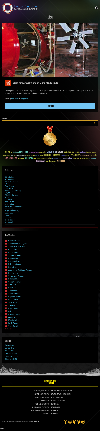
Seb (9, 311)
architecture (9, 204)
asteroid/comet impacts (14, 206)
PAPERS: (53, 410)
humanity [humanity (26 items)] (63, 155)
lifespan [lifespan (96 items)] (21, 158)
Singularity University (13, 191)
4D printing (9, 179)
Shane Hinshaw (14, 294)
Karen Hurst (12, 267)
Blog (50, 17)
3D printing (9, 177)
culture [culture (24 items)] (12, 155)
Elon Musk (9, 188)
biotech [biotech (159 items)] (59, 151)
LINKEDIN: (36, 394)
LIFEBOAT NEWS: (56, 391)
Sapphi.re (36, 422)
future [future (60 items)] (33, 155)
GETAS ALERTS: (55, 394)
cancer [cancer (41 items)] (94, 152)
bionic (7, 224)
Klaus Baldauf (15, 99)
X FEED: (37, 397)
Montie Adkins (13, 320)
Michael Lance (14, 314)
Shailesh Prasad (14, 255)
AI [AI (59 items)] (11, 152)
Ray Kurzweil (10, 186)
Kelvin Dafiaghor (14, 264)
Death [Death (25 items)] (15, 155)
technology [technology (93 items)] (40, 161)
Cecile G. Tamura (14, 282)
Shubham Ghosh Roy (16, 246)
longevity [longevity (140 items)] (29, 158)
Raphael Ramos (14, 297)
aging (7, 197)
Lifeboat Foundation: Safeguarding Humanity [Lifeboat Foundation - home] (44, 8)
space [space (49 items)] (87, 158)
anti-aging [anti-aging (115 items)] (23, 152)
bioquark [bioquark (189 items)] (51, 151)
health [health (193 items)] (46, 155)
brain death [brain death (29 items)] (88, 152)
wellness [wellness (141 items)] (61, 161)
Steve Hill (12, 305)
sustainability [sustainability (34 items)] (92, 158)
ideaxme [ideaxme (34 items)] (67, 155)
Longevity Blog (11, 348)
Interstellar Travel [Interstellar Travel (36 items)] (84, 155)
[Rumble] (83, 422)
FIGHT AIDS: (38, 404)
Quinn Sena (12, 250)
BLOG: (53, 397)
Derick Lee (12, 288)
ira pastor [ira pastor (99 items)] (94, 155)
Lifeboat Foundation (15, 422)
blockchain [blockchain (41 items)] (83, 152)
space (26, 99)
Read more (50, 106)
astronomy (9, 209)
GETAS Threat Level (50, 383)
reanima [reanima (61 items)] (49, 158)
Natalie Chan (13, 300)
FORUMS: (44, 414)
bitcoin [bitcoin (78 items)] (77, 152)
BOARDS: (53, 400)
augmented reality (12, 211)
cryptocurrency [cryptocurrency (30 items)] (6, 155)
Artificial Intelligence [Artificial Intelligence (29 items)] (34, 152)
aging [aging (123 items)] (7, 152)
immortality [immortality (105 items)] (75, 155)
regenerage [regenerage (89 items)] (56, 158)
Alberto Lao (12, 291)
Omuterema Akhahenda (17, 276)
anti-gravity (9, 202)
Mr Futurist (9, 351)
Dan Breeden (13, 252)
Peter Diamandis (11, 182)
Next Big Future (11, 353)
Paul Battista (13, 258)
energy (23, 99)
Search (95, 123)
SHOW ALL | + (8, 328)
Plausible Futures (11, 356)
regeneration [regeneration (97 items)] (67, 158)
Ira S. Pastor (13, 323)
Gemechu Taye (14, 261)
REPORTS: (54, 404)
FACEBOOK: (36, 391)
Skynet (7, 193)
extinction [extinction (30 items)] (27, 155)
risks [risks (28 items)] (78, 158)
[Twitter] (70, 422)
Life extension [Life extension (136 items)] (11, 158)
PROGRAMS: (54, 407)
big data (8, 218)
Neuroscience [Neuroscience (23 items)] (39, 158)
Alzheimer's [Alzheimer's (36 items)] (16, 152)
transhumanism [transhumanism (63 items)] (51, 161)
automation (9, 213)
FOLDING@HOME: (36, 407)
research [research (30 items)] (75, 158)
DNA (7, 184)
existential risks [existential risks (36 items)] (21, 155)
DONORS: (43, 400)
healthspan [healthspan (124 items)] (55, 155)
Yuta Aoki (12, 285)
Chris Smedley (13, 326)
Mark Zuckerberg (11, 195)
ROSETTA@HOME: (36, 410)
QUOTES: (53, 414)
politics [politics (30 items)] (44, 158)
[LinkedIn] (74, 422)
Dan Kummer (13, 273)
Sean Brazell (13, 302)
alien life (8, 200)
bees (7, 215)
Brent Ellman (13, 308)
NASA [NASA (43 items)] (34, 158)
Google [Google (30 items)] (41, 155)
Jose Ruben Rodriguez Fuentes (20, 270)
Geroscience (9, 345)
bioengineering (10, 220)
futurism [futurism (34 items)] (37, 155)
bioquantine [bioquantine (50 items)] (42, 152)
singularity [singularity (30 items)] (82, 158)
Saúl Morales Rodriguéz (17, 244)
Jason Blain (12, 317)
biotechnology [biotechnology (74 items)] (69, 152)
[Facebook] (65, 422)
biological (9, 222)
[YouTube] (78, 422)
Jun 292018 (8, 83)
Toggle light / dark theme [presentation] (96, 7)
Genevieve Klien (14, 241)
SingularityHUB (11, 359)
